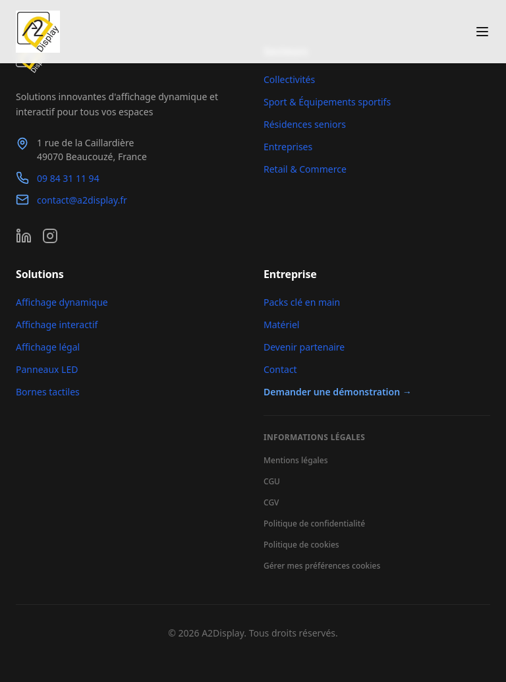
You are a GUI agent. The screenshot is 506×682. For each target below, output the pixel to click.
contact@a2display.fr (82, 200)
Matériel (281, 324)
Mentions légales (295, 460)
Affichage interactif (57, 324)
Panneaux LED (47, 369)
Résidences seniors (305, 124)
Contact (280, 369)
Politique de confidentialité (314, 523)
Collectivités (289, 79)
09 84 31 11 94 (68, 178)
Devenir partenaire (304, 347)
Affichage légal (48, 347)
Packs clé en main (302, 302)
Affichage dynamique (62, 302)
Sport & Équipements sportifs (327, 102)
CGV (271, 502)
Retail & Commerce (305, 169)
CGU (272, 481)
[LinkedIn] (24, 236)
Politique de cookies (301, 544)
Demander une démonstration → (338, 391)
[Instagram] (50, 236)
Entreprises (288, 146)
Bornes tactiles (48, 391)
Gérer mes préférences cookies (322, 565)
